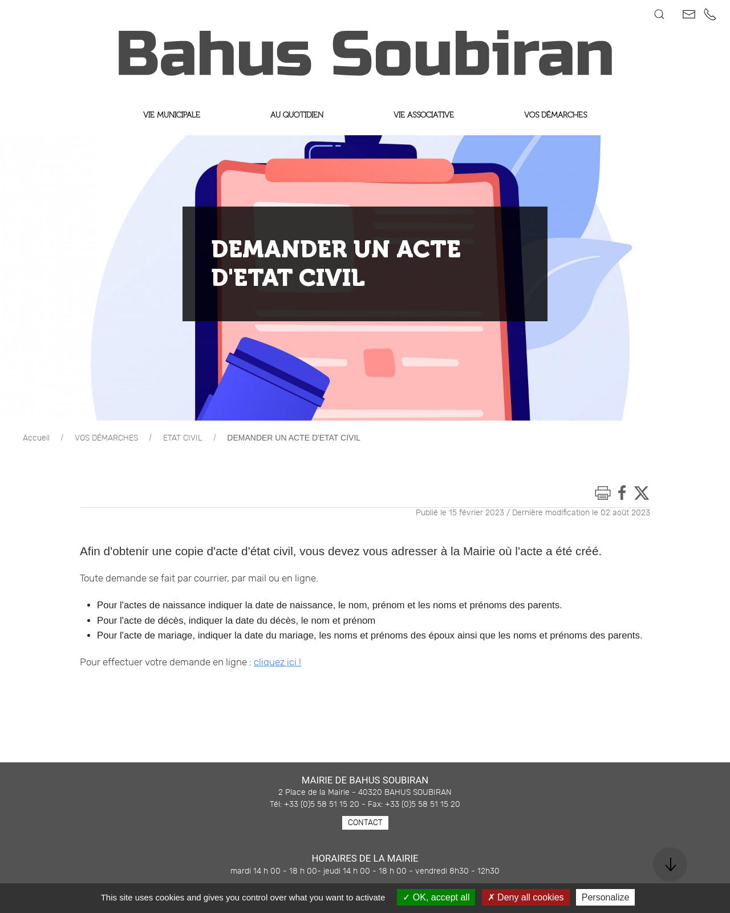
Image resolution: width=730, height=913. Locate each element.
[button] (659, 14)
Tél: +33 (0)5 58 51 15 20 (314, 805)
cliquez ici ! (277, 662)
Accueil (36, 438)
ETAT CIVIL (182, 438)
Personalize (606, 897)
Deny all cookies (526, 897)
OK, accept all (436, 897)
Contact (365, 823)
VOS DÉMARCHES (106, 438)
